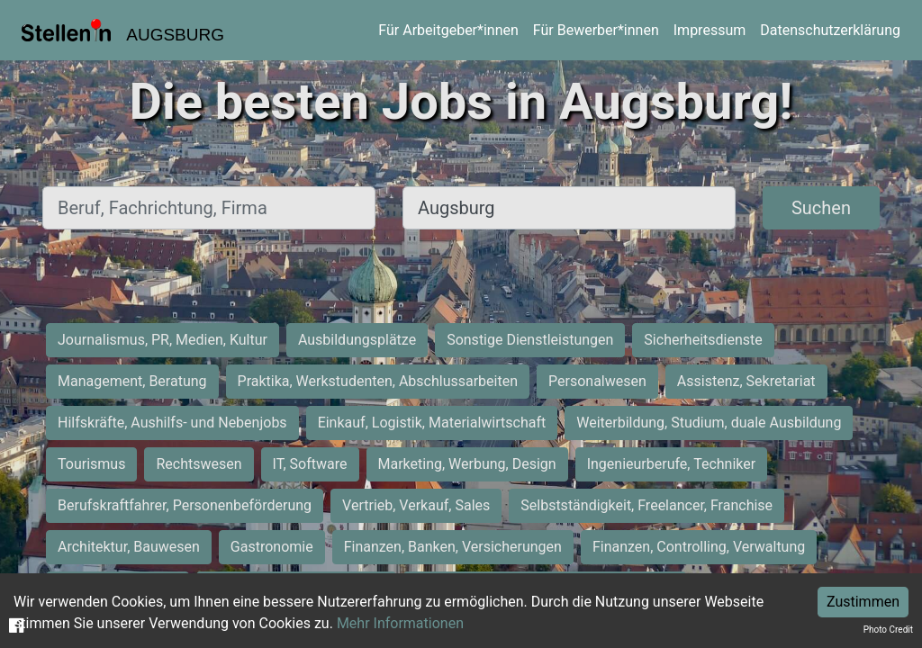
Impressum (709, 30)
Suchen (821, 208)
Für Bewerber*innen (596, 30)
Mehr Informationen (400, 623)
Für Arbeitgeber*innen (448, 30)
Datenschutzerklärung (830, 30)
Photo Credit (888, 629)
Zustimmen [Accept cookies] (863, 601)
